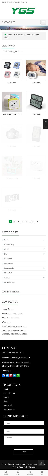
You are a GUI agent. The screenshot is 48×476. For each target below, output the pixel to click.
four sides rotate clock (12, 114)
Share (6, 472)
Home (10, 35)
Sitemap (31, 467)
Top (42, 472)
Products (19, 35)
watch (6, 249)
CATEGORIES (8, 22)
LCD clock (12, 82)
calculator (8, 259)
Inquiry (30, 472)
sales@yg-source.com (17, 326)
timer (6, 254)
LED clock (12, 210)
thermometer (9, 268)
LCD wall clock (12, 178)
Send (24, 452)
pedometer (8, 263)
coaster (7, 278)
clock (29, 35)
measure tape (9, 282)
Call (18, 472)
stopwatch (8, 273)
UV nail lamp (9, 244)
